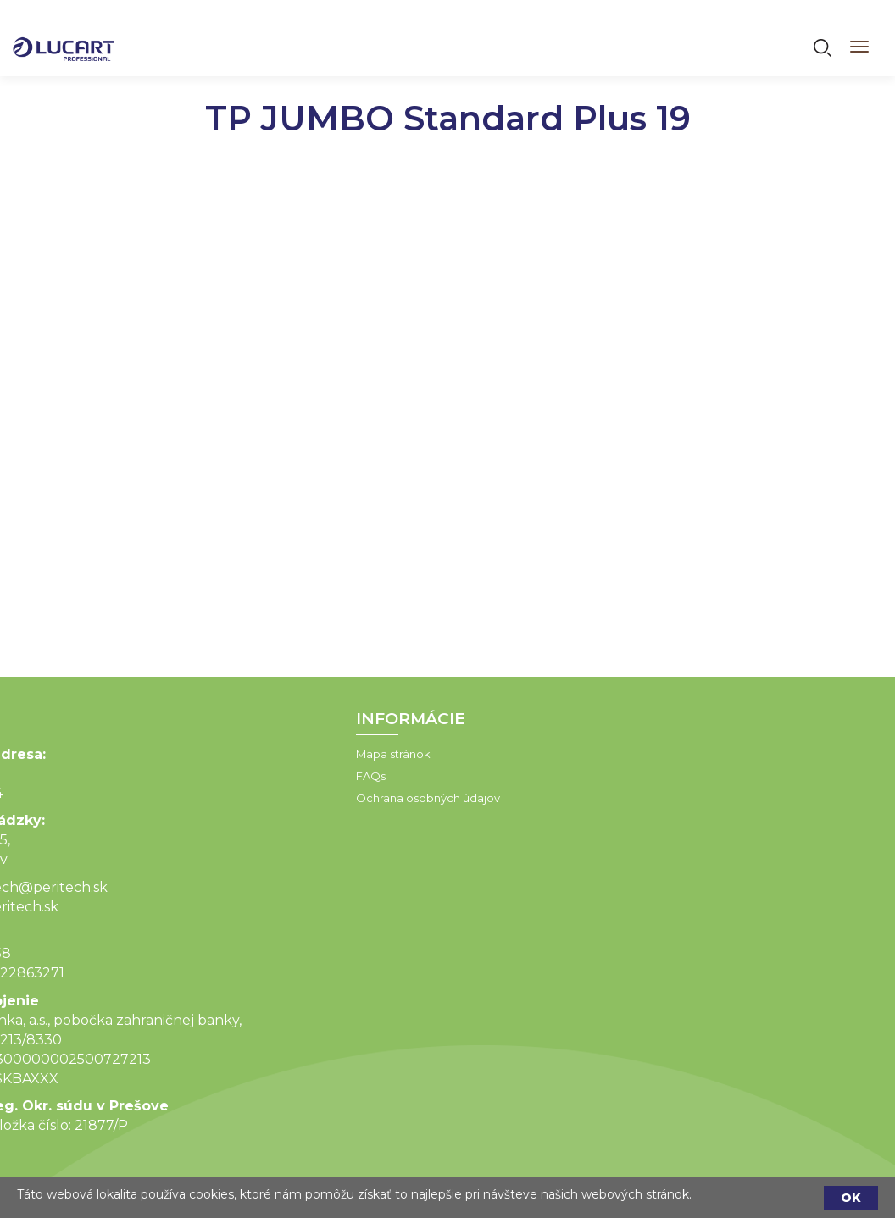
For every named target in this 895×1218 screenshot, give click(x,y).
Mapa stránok (307, 754)
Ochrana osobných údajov (342, 798)
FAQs (285, 776)
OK (851, 1197)
